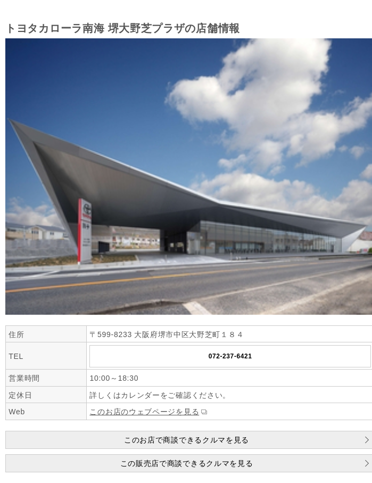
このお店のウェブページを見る (144, 411)
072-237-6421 (230, 356)
